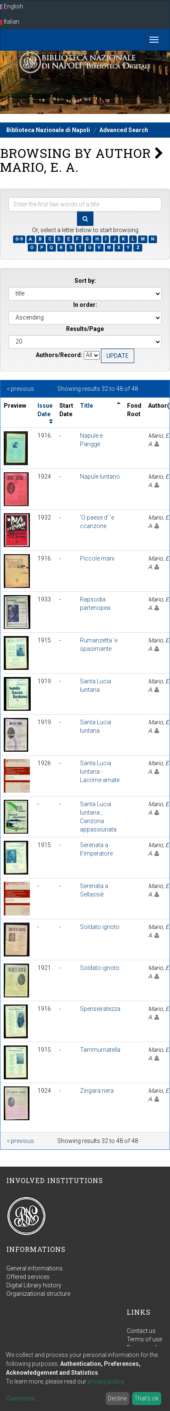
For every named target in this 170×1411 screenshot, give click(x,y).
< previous (20, 388)
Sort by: (85, 280)
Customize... (22, 1398)
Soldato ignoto (100, 927)
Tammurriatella (100, 1049)
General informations (34, 1268)
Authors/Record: (59, 355)
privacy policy (106, 1381)
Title (86, 405)
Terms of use (144, 1339)
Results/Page (85, 328)
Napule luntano (100, 476)
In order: (85, 304)
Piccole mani (97, 558)
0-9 (19, 239)
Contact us (141, 1330)
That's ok (146, 1398)
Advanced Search (123, 130)
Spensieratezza (100, 1008)
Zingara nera (97, 1090)
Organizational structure (38, 1293)
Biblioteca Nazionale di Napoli (48, 130)
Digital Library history (33, 1285)
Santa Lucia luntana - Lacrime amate (100, 771)
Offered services (28, 1276)
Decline (117, 1398)
